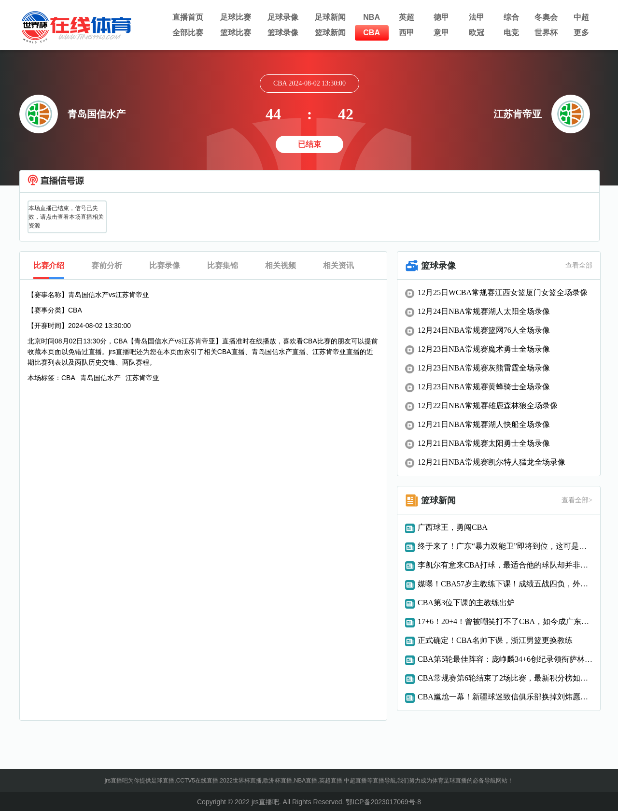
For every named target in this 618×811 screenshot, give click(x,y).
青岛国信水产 (100, 378)
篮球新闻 (330, 32)
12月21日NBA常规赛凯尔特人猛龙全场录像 (491, 462)
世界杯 (546, 32)
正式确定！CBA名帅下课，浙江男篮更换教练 (495, 640)
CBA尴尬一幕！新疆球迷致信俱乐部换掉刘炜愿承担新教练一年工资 (505, 697)
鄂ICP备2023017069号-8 (383, 802)
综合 (511, 17)
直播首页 (187, 17)
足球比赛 (235, 17)
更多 (581, 32)
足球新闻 (330, 17)
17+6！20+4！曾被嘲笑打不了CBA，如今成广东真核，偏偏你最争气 (505, 621)
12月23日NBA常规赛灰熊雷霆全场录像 (484, 368)
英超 (406, 17)
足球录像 (282, 17)
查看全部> (577, 500)
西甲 (406, 32)
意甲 (441, 32)
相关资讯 (338, 265)
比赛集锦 (222, 265)
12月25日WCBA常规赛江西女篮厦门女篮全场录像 (503, 292)
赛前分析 (106, 265)
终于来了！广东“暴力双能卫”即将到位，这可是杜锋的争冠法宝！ (505, 546)
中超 (581, 17)
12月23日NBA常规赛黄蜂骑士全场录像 (484, 387)
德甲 (441, 17)
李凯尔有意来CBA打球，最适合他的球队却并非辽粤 (505, 565)
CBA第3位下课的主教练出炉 (466, 602)
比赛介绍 (48, 265)
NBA (371, 17)
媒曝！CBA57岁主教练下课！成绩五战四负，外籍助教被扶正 (505, 584)
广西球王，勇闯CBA (453, 527)
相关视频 (280, 265)
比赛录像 (164, 265)
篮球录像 (282, 32)
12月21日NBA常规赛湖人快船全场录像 (484, 424)
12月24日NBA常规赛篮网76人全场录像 (484, 330)
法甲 (476, 17)
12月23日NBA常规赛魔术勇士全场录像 (484, 349)
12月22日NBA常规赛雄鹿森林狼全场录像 (488, 405)
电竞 (511, 32)
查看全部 (578, 265)
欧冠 (476, 32)
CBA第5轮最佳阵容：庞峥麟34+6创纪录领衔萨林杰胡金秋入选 (505, 659)
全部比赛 (187, 32)
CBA (371, 32)
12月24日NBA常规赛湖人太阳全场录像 (484, 311)
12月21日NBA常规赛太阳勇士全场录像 (484, 443)
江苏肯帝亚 (142, 378)
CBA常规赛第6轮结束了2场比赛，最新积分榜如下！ (505, 678)
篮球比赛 (235, 32)
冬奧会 (546, 17)
